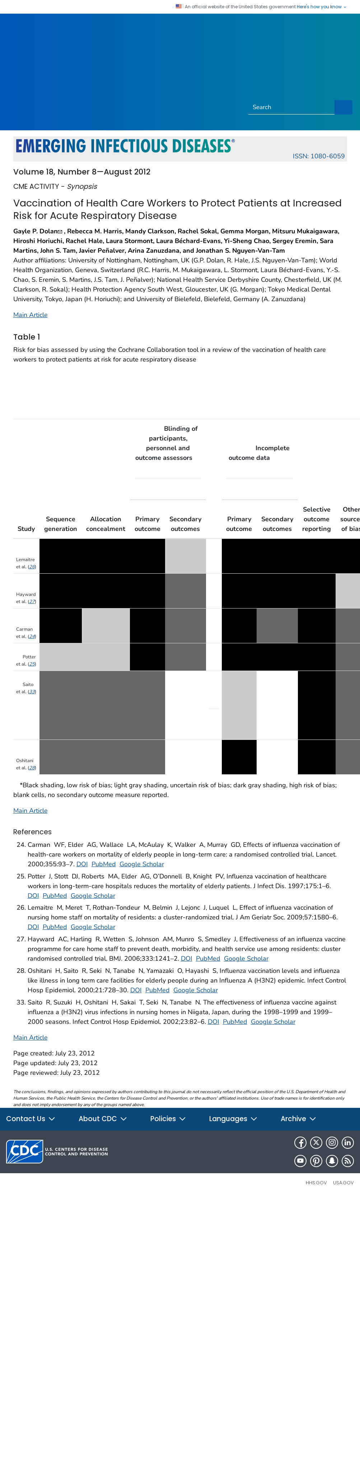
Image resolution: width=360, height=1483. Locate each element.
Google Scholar (142, 864)
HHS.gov (316, 1182)
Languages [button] (233, 1119)
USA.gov (343, 1182)
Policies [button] (168, 1119)
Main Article (30, 315)
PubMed (104, 864)
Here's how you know (322, 6)
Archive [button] (299, 1119)
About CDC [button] (103, 1119)
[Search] (291, 107)
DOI (82, 864)
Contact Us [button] (31, 1119)
